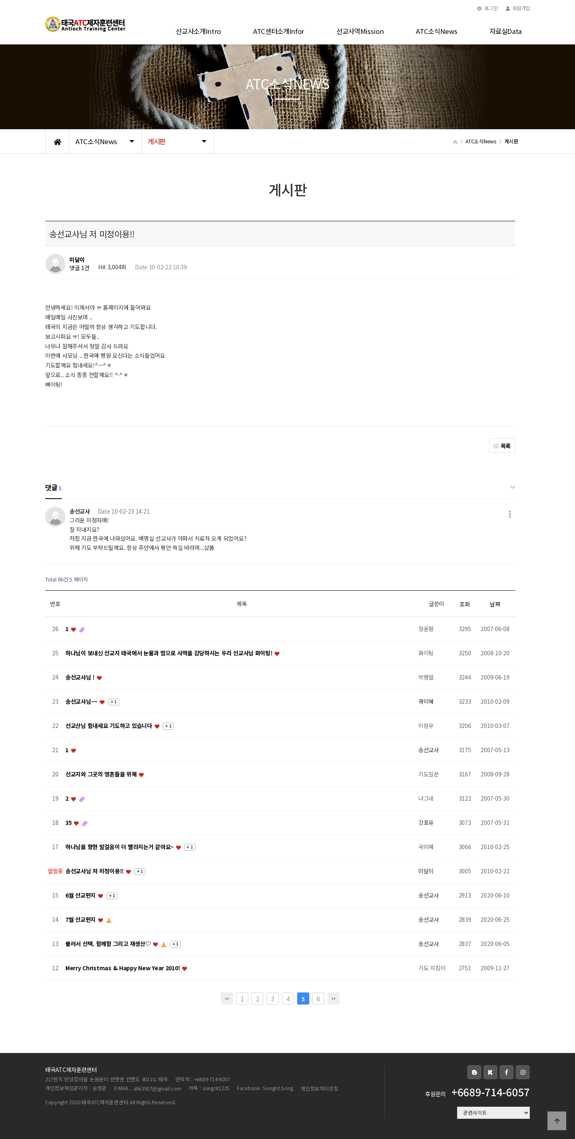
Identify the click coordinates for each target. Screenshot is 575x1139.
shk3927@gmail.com (157, 1088)
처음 (227, 998)
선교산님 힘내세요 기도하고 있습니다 (109, 726)
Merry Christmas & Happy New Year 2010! (123, 968)
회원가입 (518, 7)
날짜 (495, 604)
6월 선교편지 (81, 895)
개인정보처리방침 (319, 1088)
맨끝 (333, 998)
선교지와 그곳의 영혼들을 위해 (101, 774)
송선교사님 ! (80, 677)
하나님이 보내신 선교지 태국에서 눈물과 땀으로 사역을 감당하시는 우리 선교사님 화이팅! (169, 653)
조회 (465, 604)
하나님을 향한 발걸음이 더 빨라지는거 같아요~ (120, 847)
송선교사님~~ (82, 702)
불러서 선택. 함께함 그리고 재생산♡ (108, 944)
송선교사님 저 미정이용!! (95, 871)
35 (69, 823)
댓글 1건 (79, 268)
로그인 (487, 7)
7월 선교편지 (81, 920)
